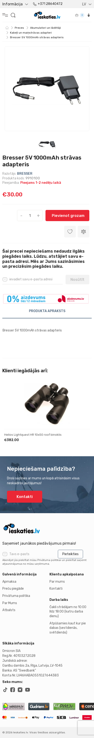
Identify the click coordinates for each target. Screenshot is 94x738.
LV (84, 4)
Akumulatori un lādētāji (45, 27)
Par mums (57, 582)
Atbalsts (8, 610)
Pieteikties (70, 554)
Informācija (12, 4)
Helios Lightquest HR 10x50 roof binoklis (33, 434)
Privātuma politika (16, 596)
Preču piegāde (13, 589)
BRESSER (24, 174)
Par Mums (9, 603)
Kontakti (25, 496)
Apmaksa (9, 582)
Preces (19, 27)
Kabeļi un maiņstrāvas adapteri (31, 32)
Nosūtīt (77, 279)
